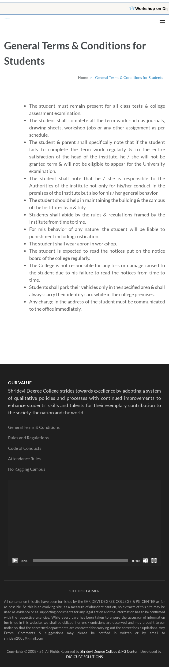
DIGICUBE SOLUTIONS (84, 657)
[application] (84, 523)
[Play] (15, 560)
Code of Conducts (24, 448)
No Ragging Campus (26, 469)
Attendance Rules (24, 458)
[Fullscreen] (154, 560)
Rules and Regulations (28, 437)
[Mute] (145, 560)
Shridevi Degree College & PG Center (109, 651)
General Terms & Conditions (34, 427)
